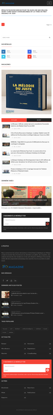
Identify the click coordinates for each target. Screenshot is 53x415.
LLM (11, 329)
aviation (11, 332)
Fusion (4, 332)
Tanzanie (5, 329)
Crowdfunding (39, 354)
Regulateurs (39, 349)
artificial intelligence (27, 329)
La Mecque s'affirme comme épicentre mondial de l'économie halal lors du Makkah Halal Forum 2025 (30, 125)
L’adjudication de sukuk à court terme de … (24, 293)
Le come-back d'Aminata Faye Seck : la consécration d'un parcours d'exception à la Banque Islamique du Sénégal (28, 152)
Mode (14, 393)
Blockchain (14, 388)
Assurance (39, 344)
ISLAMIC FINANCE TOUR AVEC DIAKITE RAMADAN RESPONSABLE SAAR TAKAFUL (24, 201)
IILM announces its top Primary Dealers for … (25, 303)
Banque (14, 344)
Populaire (14, 120)
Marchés (14, 354)
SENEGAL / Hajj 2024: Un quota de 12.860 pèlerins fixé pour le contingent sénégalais (30, 143)
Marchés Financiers (16, 291)
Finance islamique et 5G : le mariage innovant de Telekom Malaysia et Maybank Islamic (28, 170)
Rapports (14, 398)
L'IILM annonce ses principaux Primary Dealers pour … (28, 313)
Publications (39, 393)
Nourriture (39, 388)
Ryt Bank (17, 329)
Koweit (45, 329)
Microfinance (14, 349)
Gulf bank (38, 329)
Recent (39, 120)
